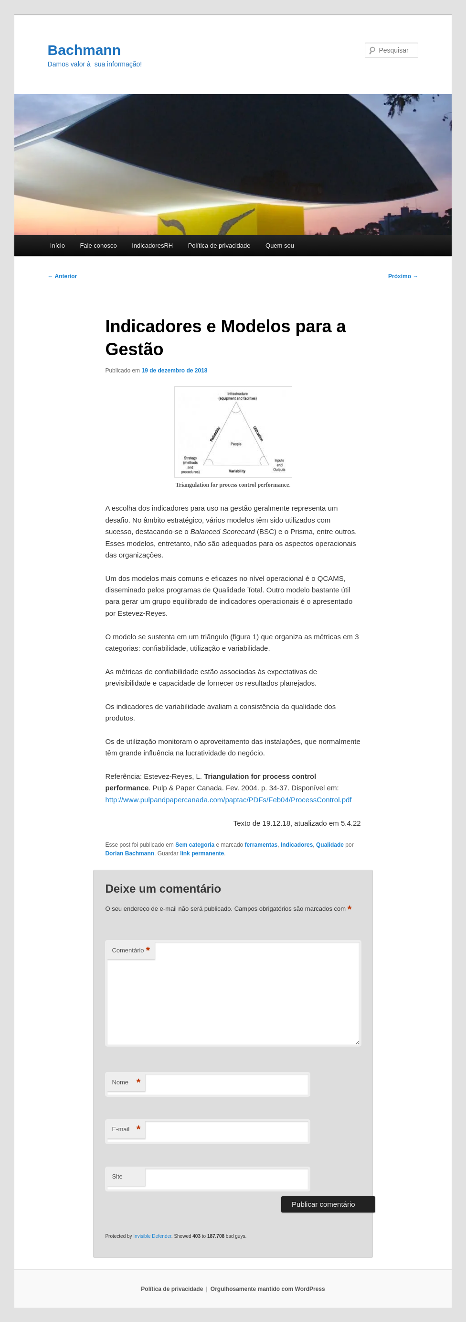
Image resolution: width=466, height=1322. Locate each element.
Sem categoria (194, 844)
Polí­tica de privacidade (219, 245)
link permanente (202, 853)
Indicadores (297, 844)
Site (117, 1176)
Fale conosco (98, 245)
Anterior (62, 276)
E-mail (126, 1129)
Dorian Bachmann (129, 853)
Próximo (403, 276)
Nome (126, 1083)
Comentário (131, 951)
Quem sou (279, 245)
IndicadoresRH (152, 245)
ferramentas (261, 844)
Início (57, 245)
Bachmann (84, 50)
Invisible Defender (152, 1236)
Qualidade (330, 844)
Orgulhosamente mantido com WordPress (268, 1289)
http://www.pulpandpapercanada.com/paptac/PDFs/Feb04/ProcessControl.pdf (228, 800)
